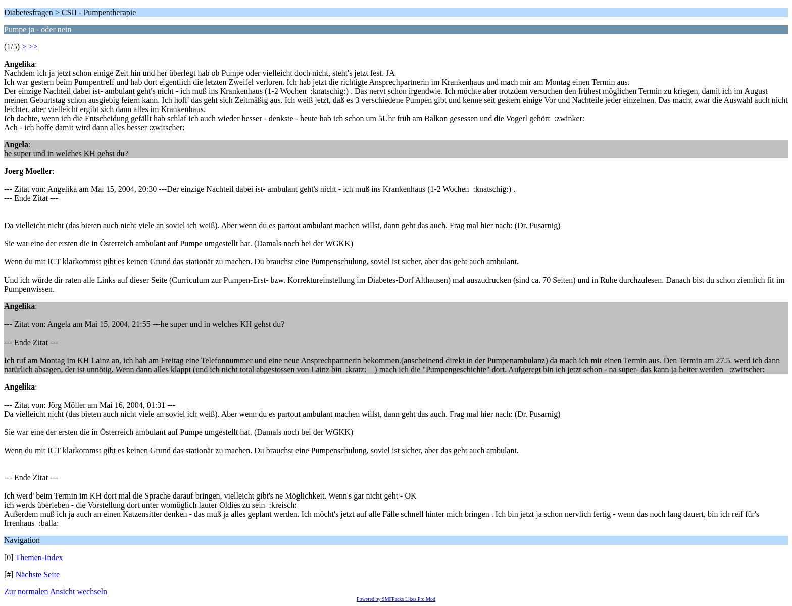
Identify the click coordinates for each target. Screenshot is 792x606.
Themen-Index (39, 557)
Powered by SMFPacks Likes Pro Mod (396, 599)
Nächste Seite (38, 574)
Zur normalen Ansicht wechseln (55, 591)
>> (32, 46)
